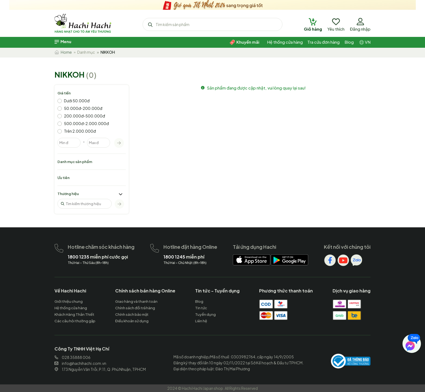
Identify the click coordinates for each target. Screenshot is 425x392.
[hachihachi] (212, 4)
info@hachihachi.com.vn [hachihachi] (80, 363)
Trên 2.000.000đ (80, 131)
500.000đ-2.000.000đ (86, 123)
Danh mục (86, 52)
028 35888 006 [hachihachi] (72, 357)
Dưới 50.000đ (76, 100)
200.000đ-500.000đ (84, 115)
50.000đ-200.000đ (83, 108)
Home (63, 52)
